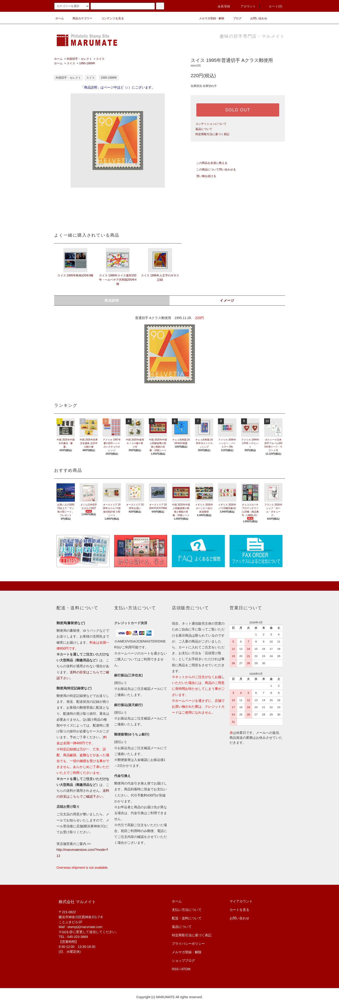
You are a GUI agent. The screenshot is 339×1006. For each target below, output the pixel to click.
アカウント (245, 6)
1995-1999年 (87, 63)
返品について (203, 129)
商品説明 (112, 300)
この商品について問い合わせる (213, 169)
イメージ (227, 300)
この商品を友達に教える (209, 163)
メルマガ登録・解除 (208, 18)
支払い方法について (187, 910)
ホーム (59, 18)
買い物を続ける (203, 176)
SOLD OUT (237, 110)
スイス (100, 59)
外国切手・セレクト (79, 59)
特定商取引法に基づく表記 (212, 134)
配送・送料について (187, 918)
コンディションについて (210, 123)
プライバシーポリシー (188, 943)
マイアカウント (241, 901)
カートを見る (239, 910)
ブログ (234, 18)
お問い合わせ (256, 18)
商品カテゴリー (79, 18)
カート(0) (272, 6)
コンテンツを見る (110, 18)
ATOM (185, 969)
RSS (175, 969)
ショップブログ (183, 960)
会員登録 (221, 6)
